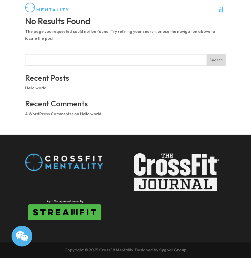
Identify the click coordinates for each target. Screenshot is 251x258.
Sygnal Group (173, 250)
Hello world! (36, 88)
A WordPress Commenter (49, 113)
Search (216, 60)
